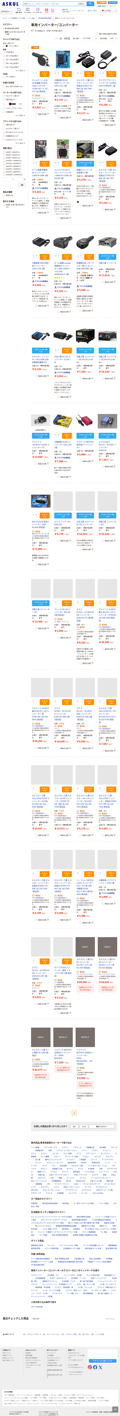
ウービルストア (37, 98)
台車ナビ (35, 1401)
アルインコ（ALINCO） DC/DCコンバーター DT (40, 445)
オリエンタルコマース (91, 1184)
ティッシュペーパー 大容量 (41, 1296)
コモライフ (42, 1178)
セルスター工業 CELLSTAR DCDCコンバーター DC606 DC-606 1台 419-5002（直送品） (40, 801)
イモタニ (94, 1150)
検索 (90, 3)
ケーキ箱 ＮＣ (72, 1293)
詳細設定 (81, 3)
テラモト (54, 1172)
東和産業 (76, 1172)
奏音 (104, 1175)
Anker (76, 1184)
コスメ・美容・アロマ (49, 1229)
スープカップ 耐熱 (98, 1290)
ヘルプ (114, 6)
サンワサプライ (107, 1160)
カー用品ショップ (60, 622)
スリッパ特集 (90, 1398)
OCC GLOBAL (98, 1193)
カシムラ (97, 1156)
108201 (79, 1070)
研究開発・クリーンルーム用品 (42, 1262)
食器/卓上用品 (109, 1223)
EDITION (34, 1190)
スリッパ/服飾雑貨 (89, 1232)
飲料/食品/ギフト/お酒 (93, 1248)
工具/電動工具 (79, 1259)
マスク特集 (68, 1401)
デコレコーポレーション (52, 1190)
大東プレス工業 (96, 1181)
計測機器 (109, 1259)
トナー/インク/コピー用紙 (68, 1245)
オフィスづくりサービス (49, 1404)
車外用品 (65, 1203)
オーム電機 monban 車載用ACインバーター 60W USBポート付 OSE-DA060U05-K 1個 (62, 268)
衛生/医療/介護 (111, 1248)
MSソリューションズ (39, 1181)
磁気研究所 (72, 1163)
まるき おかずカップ (58, 1278)
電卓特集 (37, 1395)
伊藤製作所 (39, 1150)
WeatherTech (80, 1181)
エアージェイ (91, 1153)
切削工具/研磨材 (95, 1259)
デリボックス (57, 1293)
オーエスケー (106, 1153)
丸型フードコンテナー (99, 1278)
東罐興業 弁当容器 (42, 1287)
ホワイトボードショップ (85, 1395)
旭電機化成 (90, 1147)
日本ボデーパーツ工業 (104, 1190)
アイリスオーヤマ (50, 1147)
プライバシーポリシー (55, 1358)
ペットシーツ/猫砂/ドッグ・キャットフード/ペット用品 (57, 1232)
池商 (50, 1150)
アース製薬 (35, 1147)
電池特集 (45, 1395)
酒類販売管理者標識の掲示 (54, 1371)
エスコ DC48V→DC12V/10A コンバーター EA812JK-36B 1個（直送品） (62, 714)
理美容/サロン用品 (88, 1226)
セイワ (44, 1166)
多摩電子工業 (57, 1169)
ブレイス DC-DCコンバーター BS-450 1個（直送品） (62, 612)
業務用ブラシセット (49, 1281)
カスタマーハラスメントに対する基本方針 (33, 1361)
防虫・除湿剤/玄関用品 (60, 1235)
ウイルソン (107, 1150)
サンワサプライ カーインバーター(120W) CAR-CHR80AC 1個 (107, 83)
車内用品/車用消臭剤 (44, 18)
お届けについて (8, 1355)
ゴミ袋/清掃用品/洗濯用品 (101, 1220)
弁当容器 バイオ (68, 1281)
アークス (88, 1187)
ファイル (51, 1245)
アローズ (114, 1147)
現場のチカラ (26, 1401)
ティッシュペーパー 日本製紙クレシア (57, 1284)
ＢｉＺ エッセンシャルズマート (85, 974)
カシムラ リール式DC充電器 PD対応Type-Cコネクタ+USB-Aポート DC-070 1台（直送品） (40, 85)
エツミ (78, 1153)
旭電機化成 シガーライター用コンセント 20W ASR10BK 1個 (85, 266)
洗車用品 (34, 1203)
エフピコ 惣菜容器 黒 (64, 1287)
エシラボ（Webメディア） (76, 1368)
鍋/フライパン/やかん (43, 1226)
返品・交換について (9, 1360)
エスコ (79, 629)
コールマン (70, 1160)
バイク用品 (43, 1235)
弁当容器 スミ (53, 1275)
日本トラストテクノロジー (59, 1175)
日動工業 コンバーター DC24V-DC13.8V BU (107, 359)
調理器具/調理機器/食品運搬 (66, 1226)
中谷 (52, 1178)
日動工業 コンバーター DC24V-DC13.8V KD (85, 359)
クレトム (83, 1178)
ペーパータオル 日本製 (73, 1275)
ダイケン (70, 1169)
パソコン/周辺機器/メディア (93, 1245)
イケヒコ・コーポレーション (66, 1150)
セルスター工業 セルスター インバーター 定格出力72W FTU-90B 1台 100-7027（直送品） (107, 175)
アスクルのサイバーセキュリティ (33, 1366)
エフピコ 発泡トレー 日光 (76, 1290)
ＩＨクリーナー (37, 1275)
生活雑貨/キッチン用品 (18, 18)
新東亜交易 (96, 1163)
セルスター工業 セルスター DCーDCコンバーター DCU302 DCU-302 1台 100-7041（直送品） (85, 801)
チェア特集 (33, 1398)
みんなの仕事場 (74, 1365)
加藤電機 (38, 1184)
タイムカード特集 (56, 1395)
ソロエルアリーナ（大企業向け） (76, 1357)
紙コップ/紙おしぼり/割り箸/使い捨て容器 (83, 1223)
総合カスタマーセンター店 (40, 534)
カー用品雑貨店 (59, 982)
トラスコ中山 (89, 1172)
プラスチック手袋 (71, 1334)
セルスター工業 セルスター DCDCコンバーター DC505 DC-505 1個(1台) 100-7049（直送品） (63, 801)
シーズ (107, 1163)
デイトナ (65, 1172)
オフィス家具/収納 (52, 1248)
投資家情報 (29, 1355)
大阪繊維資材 (56, 1181)
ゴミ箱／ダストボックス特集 (57, 1398)
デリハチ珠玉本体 (92, 1275)
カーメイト (71, 1178)
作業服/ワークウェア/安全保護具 (99, 1262)
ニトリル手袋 (99, 1334)
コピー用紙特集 (9, 1395)
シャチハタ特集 (103, 1401)
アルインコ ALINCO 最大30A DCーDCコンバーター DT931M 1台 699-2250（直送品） (107, 615)
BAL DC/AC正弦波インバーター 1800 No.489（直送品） (40, 524)
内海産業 (60, 1193)
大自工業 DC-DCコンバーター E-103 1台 (62, 359)
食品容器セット (110, 1275)
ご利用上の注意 (52, 1363)
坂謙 (60, 1178)
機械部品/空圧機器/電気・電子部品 (70, 1262)
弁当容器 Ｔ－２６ (78, 1278)
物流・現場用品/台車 (62, 1259)
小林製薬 (82, 1160)
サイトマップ (51, 1353)
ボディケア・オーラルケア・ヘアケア (54, 1220)
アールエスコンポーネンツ (101, 1178)
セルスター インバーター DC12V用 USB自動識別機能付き (40, 359)
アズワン (65, 1147)
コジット (94, 1160)
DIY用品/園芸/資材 (38, 1265)
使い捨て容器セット (105, 1293)
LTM (48, 1184)
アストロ (49, 1193)
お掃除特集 (72, 1398)
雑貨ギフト (104, 1226)
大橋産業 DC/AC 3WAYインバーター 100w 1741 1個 (62, 83)
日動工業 (41, 1175)
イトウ (84, 1150)
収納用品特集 (92, 1401)
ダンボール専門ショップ (12, 1401)
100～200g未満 (36, 1307)
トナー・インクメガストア (24, 1395)
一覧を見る (35, 1319)
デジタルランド (101, 1187)
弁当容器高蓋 (40, 1278)
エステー (44, 1153)
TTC (53, 1166)
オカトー (57, 1156)
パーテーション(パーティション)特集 (16, 1398)
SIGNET (84, 1163)
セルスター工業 (77, 1166)
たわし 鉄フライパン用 (86, 1284)
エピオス (95, 1175)
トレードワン (104, 1172)
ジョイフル (72, 1193)
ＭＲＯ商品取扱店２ (83, 98)
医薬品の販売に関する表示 (54, 1376)
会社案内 (29, 1353)
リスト (58, 38)
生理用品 (76, 1229)
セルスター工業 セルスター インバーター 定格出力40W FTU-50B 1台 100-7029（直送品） (40, 885)
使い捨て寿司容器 (86, 1281)
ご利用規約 (51, 1355)
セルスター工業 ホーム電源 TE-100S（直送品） (40, 1052)
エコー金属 (67, 1153)
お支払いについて (8, 1358)
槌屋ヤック (42, 1172)
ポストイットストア (33, 1404)
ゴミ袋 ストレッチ (85, 1287)
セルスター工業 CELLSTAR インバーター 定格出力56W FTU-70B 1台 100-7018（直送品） (107, 801)
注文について (7, 1353)
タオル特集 (100, 1398)
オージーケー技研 (71, 1156)
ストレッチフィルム (53, 1334)
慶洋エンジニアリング (53, 1160)
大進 (100, 1169)
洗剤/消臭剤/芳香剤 (84, 1217)
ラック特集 (42, 1398)
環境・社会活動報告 (32, 1358)
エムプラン (45, 1187)
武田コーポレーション (71, 1187)
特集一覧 (77, 1404)
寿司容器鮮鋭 (88, 1293)
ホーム (5, 18)
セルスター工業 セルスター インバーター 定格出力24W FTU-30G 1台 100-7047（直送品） (63, 885)
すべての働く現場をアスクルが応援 (51, 1401)
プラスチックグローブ (34, 1334)
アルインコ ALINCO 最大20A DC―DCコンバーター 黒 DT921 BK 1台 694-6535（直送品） (40, 714)
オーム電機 (45, 1156)
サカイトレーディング (55, 1163)
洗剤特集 (81, 1398)
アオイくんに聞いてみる (102, 1361)
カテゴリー (6, 11)
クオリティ (110, 1156)
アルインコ (77, 1147)
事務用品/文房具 (37, 1245)
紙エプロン (86, 1334)
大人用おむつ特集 (80, 1401)
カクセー (86, 1156)
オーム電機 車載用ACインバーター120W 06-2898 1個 (40, 173)
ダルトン (44, 1169)
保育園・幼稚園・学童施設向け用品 (85, 1235)
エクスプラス (86, 1190)
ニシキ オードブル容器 (51, 1290)
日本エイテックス (80, 1175)
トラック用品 (104, 1203)
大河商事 (91, 1169)
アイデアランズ (71, 1190)
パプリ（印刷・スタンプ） (75, 1361)
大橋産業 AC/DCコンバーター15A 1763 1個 (63, 445)
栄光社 (68, 1181)
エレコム (55, 1153)
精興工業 (109, 1181)
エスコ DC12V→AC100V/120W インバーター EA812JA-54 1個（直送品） (85, 615)
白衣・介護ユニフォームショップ (14, 1404)
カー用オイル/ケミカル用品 (84, 1203)
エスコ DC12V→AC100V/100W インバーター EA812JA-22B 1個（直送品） (40, 973)
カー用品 (32, 18)
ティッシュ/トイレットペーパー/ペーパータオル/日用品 (51, 1217)
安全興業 (102, 1147)
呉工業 (37, 1160)
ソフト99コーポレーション (98, 1166)
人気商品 (35, 47)
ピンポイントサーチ (65, 1404)
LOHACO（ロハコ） (75, 1353)
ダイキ (80, 1169)
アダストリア (36, 1193)
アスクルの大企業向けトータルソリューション (76, 1373)
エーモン (84, 1193)
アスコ (56, 1187)
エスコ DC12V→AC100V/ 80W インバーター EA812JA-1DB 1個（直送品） (84, 714)
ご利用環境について (54, 1360)
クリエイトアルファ (62, 1184)
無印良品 (65, 1229)
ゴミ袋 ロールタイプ (107, 1284)
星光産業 (63, 1166)
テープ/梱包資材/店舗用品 (40, 1259)
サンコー (38, 1163)
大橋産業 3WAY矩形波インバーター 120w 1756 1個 (40, 266)
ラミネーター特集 (69, 1395)
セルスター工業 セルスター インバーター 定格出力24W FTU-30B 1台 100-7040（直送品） (85, 85)
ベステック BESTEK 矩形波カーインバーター (85, 445)
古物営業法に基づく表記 (54, 1366)
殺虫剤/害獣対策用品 (79, 1220)
